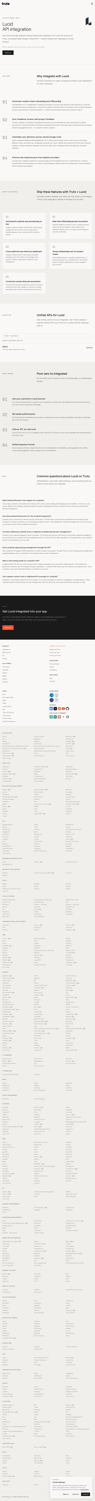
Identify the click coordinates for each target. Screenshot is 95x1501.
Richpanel (5, 1129)
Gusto (36, 1152)
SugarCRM (37, 960)
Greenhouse (38, 834)
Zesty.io (68, 813)
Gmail (36, 1083)
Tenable (7, 1040)
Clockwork (5, 829)
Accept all (86, 1494)
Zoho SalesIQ (70, 1312)
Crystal (4, 1326)
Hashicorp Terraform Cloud (11, 889)
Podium (38, 1124)
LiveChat (37, 1194)
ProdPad (37, 1424)
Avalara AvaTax (39, 736)
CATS (36, 827)
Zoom (68, 1463)
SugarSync (69, 914)
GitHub (36, 886)
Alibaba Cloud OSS (72, 900)
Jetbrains (5, 801)
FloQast (70, 741)
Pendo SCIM (72, 774)
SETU (36, 1281)
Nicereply (37, 1391)
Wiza (67, 1335)
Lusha (68, 1331)
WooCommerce (71, 1063)
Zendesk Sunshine (40, 965)
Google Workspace (40, 1360)
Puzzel (70, 1124)
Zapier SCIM (40, 814)
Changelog (53, 670)
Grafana (36, 799)
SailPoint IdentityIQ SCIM (76, 1028)
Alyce (36, 1300)
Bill (35, 980)
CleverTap (5, 1244)
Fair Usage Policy (7, 697)
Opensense (6, 1256)
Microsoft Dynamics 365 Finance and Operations (47, 746)
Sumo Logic (38, 1038)
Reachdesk (37, 1308)
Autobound (69, 1300)
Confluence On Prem (75, 1221)
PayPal (36, 1279)
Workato (7, 1048)
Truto (36, 1040)
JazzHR (36, 836)
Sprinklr (4, 1260)
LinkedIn (70, 1251)
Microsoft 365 (38, 1019)
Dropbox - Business (40, 904)
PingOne (5, 1365)
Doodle (4, 1389)
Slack (36, 1196)
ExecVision (37, 927)
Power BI (68, 873)
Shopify (70, 1061)
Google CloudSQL (8, 799)
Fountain (68, 832)
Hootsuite (7, 1007)
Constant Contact (40, 1244)
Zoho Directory (71, 1365)
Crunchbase (70, 1323)
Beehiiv (36, 1241)
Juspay (4, 1279)
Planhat (6, 957)
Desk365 (5, 1107)
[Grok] (67, 716)
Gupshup (5, 1485)
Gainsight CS (6, 1002)
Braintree (5, 1276)
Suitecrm (7, 1038)
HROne (38, 1157)
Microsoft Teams (71, 1194)
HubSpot (5, 948)
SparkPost (5, 1090)
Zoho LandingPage (40, 1263)
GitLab (4, 1414)
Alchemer (5, 1387)
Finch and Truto (55, 652)
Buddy (4, 884)
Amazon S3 (6, 902)
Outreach (5, 1308)
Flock (67, 1000)
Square (4, 1178)
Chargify (5, 1376)
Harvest (36, 1004)
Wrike (36, 1434)
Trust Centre (6, 715)
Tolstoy (4, 1460)
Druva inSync (38, 992)
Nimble (4, 953)
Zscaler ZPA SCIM (71, 1050)
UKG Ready (6, 1181)
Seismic (36, 1310)
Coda (4, 1221)
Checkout (37, 1276)
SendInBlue (6, 1258)
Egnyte (4, 907)
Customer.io (38, 1246)
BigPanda (5, 1207)
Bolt (67, 1274)
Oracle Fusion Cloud (42, 804)
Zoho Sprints (6, 1438)
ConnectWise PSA (10, 1412)
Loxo (4, 841)
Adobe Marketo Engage (12, 1241)
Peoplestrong (38, 1171)
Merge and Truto (55, 649)
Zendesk (68, 1131)
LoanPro (70, 744)
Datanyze (37, 1326)
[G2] (59, 708)
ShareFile (69, 912)
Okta (35, 1362)
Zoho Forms (38, 1396)
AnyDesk (5, 1290)
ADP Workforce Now (40, 1142)
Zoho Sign (5, 916)
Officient (5, 1166)
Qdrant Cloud (6, 1026)
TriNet (36, 1178)
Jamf (35, 1009)
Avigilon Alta (6, 980)
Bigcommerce (6, 1058)
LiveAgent (37, 1122)
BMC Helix (69, 789)
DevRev (36, 1412)
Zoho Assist (38, 1292)
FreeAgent (5, 744)
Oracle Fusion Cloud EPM (44, 873)
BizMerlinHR (69, 824)
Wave (36, 753)
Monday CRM (70, 950)
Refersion (69, 1058)
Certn (4, 862)
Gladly (4, 1114)
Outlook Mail (38, 1349)
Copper (36, 943)
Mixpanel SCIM (9, 774)
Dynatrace (5, 995)
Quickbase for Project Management (14, 1426)
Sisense (68, 778)
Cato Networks (73, 983)
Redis (67, 1026)
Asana (36, 1407)
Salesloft (5, 1310)
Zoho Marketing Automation (75, 1263)
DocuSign (5, 904)
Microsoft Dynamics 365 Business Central (15, 746)
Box (67, 902)
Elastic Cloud (38, 797)
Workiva (38, 1048)
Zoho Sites (37, 1265)
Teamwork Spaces (72, 1230)
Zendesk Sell (6, 965)
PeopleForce (72, 1169)
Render (68, 889)
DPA (3, 709)
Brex (3, 739)
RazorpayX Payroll (72, 1173)
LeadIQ (4, 1331)
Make (36, 1419)
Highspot (37, 1305)
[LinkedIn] (51, 708)
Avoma (38, 925)
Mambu (70, 1016)
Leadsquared (40, 1251)
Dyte (67, 1455)
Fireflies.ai (69, 927)
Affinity (68, 938)
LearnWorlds (72, 1014)
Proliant (36, 1173)
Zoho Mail (69, 1090)
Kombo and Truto (55, 655)
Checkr (38, 862)
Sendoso (39, 1258)
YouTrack (69, 1434)
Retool (6, 806)
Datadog (68, 794)
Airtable (70, 1405)
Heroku (68, 799)
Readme (68, 1228)
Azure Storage (38, 902)
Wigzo (68, 1260)
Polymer (36, 844)
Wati (35, 1260)
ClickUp (68, 1410)
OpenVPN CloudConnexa (74, 1290)
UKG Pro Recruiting (40, 851)
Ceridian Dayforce (8, 1147)
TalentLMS (37, 1230)
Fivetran (5, 873)
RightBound (6, 1333)
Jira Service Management (74, 1417)
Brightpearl (37, 739)
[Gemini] (63, 716)
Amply (4, 1083)
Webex (4, 1463)
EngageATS (6, 832)
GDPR (4, 700)
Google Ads (70, 1248)
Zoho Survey (70, 1396)
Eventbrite (5, 1099)
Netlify (4, 804)
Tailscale (5, 811)
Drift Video (37, 1455)
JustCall (5, 1474)
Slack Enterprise (71, 1196)
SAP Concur (8, 753)
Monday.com (6, 1422)
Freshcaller (37, 1110)
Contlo (68, 1244)
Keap (67, 948)
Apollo (4, 1321)
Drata (69, 990)
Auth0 (4, 1357)
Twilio (36, 811)
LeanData (37, 1331)
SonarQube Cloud (8, 1033)
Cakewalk (5, 983)
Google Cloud (70, 797)
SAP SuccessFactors (41, 1176)
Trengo (4, 1434)
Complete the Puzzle (58, 646)
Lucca (4, 1164)
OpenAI (36, 930)
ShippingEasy (38, 1061)
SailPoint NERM (9, 1031)
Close (4, 943)
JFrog (68, 1009)
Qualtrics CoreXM (71, 1391)
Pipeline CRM (38, 955)
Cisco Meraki (6, 985)
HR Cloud (69, 1154)
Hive (3, 1417)
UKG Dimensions (71, 1178)
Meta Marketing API (74, 1253)
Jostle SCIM (6, 1012)
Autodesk (69, 978)
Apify (35, 976)
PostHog (5, 776)
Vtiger (36, 962)
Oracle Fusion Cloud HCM (44, 1166)
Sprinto (4, 673)
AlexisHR (68, 1142)
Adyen (6, 1274)
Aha (35, 1405)
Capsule (68, 941)
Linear (4, 1419)
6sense (4, 1300)
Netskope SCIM (41, 1021)
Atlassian (37, 978)
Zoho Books (8, 756)
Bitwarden (71, 980)
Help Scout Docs (39, 1119)
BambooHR (37, 1145)
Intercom (69, 1119)
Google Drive (70, 907)
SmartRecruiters (7, 848)
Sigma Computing (40, 778)
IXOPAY (68, 1276)
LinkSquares (8, 1016)
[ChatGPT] (51, 716)
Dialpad (36, 1471)
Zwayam (37, 1183)
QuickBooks (6, 751)
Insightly (36, 948)
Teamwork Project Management (12, 1431)
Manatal (5, 1019)
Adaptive (7, 976)
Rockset (7, 779)
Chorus (70, 925)
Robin (4, 1028)
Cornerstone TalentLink (73, 829)
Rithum (6, 1061)
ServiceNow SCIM (71, 1426)
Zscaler (4, 816)
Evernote (37, 907)
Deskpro (38, 1107)
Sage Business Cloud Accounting (45, 751)
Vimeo (68, 1460)
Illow (37, 1007)
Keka (67, 1159)
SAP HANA (39, 1031)
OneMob (68, 1458)
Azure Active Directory (41, 1357)
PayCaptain (69, 1166)
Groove (70, 1114)
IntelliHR (5, 1159)
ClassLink (5, 1360)
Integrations (6, 649)
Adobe (6, 790)
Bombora (37, 1321)
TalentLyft (37, 848)
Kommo (5, 950)
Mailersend (5, 1085)
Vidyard (38, 1460)
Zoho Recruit (6, 853)
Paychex (5, 1169)
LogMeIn (37, 1290)
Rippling (6, 1176)
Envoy (68, 995)
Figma (36, 997)
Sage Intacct (70, 751)
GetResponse (38, 1248)
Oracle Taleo (38, 841)
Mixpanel (68, 771)
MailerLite (5, 1253)
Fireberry (68, 943)
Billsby (36, 1373)
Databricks (69, 766)
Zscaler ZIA (37, 1050)
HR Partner (5, 1157)
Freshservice (70, 1207)
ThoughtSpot (6, 781)
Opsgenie (37, 1210)
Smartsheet (38, 1429)
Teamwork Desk (39, 1131)
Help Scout (6, 1119)
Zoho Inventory (39, 1066)
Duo (67, 992)
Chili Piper (5, 1303)
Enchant (5, 1110)
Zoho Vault (5, 1050)
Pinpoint (5, 844)
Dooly (68, 1303)
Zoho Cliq (5, 1199)
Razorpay (5, 1281)
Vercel (4, 1045)
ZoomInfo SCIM (9, 1338)
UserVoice (7, 1396)
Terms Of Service (8, 712)
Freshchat (69, 1110)
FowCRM (7, 946)
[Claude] (59, 716)
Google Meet (6, 1458)
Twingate (69, 811)
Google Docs (70, 1223)
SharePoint (6, 914)
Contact (52, 681)
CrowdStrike (6, 988)
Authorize (37, 1274)
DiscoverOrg (70, 1326)
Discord (6, 1194)
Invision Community (72, 1007)
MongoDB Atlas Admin (73, 801)
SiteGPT (5, 682)
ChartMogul (38, 1376)
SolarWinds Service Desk (42, 1129)
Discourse (37, 1223)
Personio (69, 1171)
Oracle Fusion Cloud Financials (14, 748)
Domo (4, 1328)
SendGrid (69, 1088)
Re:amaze (69, 1126)
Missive (4, 1124)
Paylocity (39, 1169)
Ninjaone (7, 1024)
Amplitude (5, 766)
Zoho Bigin (69, 965)
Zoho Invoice (6, 758)
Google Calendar (71, 1346)
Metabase (37, 771)
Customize (75, 1494)
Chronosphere (41, 1207)
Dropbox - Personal (72, 904)
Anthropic (5, 925)
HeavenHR (5, 1154)
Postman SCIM (72, 804)
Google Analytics (71, 769)
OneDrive (69, 909)
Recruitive (37, 846)
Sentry (4, 809)
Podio (4, 1424)
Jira (35, 1417)
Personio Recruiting (72, 841)
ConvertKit (5, 1246)
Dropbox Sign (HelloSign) (10, 1074)
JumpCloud (69, 1360)
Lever (69, 839)
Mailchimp (69, 1083)
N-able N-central (8, 1021)
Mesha (4, 676)
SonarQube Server (42, 1033)
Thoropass (6, 667)
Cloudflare (69, 792)
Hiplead (68, 1328)
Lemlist (68, 1305)
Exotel (68, 1471)
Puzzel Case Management (12, 1126)
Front (36, 1112)
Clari (67, 1321)
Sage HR (68, 846)
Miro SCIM (7, 1447)
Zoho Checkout (39, 755)
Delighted (69, 1387)
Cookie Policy (6, 718)
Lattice (70, 1161)
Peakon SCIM (8, 1476)
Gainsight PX (38, 769)
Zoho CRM (5, 967)
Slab (3, 1230)
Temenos (71, 1038)
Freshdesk (5, 1112)
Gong (4, 1305)
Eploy (36, 832)
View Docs (89, 347)
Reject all (65, 1494)
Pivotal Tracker (71, 1422)
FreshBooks (38, 744)
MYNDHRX (39, 1164)
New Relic (69, 1021)
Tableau (5, 875)
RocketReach (70, 1333)
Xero (67, 753)
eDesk (68, 1107)
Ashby (36, 824)
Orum (67, 1474)
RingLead (37, 1333)
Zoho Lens (37, 1134)
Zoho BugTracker (39, 1436)
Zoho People (6, 1183)
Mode (36, 774)
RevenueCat (38, 1378)
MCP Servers (6, 652)
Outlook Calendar (8, 1349)
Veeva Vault (69, 1043)
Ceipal (68, 827)
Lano (35, 1161)
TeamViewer (6, 1292)
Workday (37, 1181)
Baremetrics (6, 1373)
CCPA (4, 703)
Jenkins (36, 889)
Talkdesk (5, 1131)
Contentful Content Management (15, 1223)
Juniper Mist (38, 1012)
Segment (69, 1256)
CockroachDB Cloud (40, 985)
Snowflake (69, 1031)
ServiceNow (38, 1426)
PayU (67, 1279)
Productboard (70, 1424)
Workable (69, 851)
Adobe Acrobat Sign (9, 900)
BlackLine (71, 736)
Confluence (38, 1221)
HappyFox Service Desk (73, 1117)
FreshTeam (6, 834)
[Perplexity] (55, 716)
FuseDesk (69, 1112)
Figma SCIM (71, 997)
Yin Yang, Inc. (8, 1497)
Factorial (68, 1149)
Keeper (68, 1012)
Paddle (68, 1376)
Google (36, 1002)
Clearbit (5, 1323)
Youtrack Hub (8, 1436)
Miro (35, 801)
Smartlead (5, 1312)
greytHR (5, 1152)
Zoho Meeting (38, 1463)
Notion (36, 1228)
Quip (35, 1026)
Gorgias (36, 1114)
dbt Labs (5, 990)
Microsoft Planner (71, 1419)
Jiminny (4, 930)
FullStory (5, 769)
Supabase (69, 809)
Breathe (68, 1145)
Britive (70, 1358)
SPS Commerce (39, 1335)
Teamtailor (5, 851)
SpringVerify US (7, 864)
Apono (6, 1192)
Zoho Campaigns (39, 1090)
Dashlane (69, 988)
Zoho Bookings (39, 1312)
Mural (4, 1228)
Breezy (4, 827)
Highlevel (69, 945)
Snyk (35, 809)
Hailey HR (69, 1152)
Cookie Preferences (8, 721)
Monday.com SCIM (42, 1422)
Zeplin (68, 1048)
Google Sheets (7, 1225)
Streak (6, 960)
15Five (4, 1142)
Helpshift (68, 1414)
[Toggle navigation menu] (92, 3)
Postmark (37, 1088)
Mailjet (68, 1085)
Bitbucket (37, 1410)
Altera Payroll (6, 1145)
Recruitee (69, 844)
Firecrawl (37, 1000)
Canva (36, 983)
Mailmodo (37, 1253)
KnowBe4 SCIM (71, 1225)
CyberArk (39, 988)
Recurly (4, 1378)
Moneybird (69, 746)
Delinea (68, 1192)
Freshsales (37, 945)
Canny (36, 1387)
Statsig (68, 1036)
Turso (68, 1040)
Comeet (36, 829)
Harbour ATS (70, 834)
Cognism (37, 1323)
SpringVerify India (71, 862)
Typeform (69, 1394)
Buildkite (36, 884)
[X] (55, 708)
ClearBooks (69, 739)
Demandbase (70, 1246)
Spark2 (4, 679)
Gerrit (4, 886)
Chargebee (69, 1373)
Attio (3, 941)
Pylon (38, 1126)
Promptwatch (38, 776)
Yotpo (4, 1066)
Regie (67, 1308)
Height (36, 1414)
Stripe (68, 1281)
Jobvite (36, 839)
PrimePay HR (8, 1173)
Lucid (38, 909)
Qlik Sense (69, 776)
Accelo (6, 938)
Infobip (36, 1485)
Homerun (5, 836)
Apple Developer (71, 976)
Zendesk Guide (39, 1233)
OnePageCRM (70, 953)
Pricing (4, 658)
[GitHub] (67, 708)
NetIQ (4, 1362)
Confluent (5, 794)
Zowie (68, 1134)
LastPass (7, 1014)
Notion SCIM (40, 1447)
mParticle (71, 1019)
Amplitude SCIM (41, 767)
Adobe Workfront (8, 1405)
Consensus (37, 1303)
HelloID (68, 1004)
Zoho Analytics (39, 781)
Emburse (39, 995)
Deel (35, 1149)
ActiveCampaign (39, 938)
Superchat (69, 1129)
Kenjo (4, 1161)
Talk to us (8, 52)
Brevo (36, 941)
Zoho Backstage (39, 1099)
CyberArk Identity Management (44, 1192)
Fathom (6, 997)
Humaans (69, 1157)
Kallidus (36, 1159)
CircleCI (68, 884)
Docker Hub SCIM (10, 797)
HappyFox (37, 1117)
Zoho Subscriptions (72, 1378)
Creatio (36, 794)
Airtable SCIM (6, 1407)
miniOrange (6, 1196)
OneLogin (69, 1362)
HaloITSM (5, 1117)
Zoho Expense (70, 755)
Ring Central (38, 1476)
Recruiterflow (6, 846)
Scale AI (68, 806)
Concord (71, 985)
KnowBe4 (37, 1225)
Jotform (5, 1391)
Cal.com (5, 1346)
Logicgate (37, 1016)
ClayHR (4, 1149)
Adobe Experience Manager (43, 900)
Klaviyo (4, 1251)
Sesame (70, 1176)
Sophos (68, 1033)
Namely (68, 1164)
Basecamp (5, 1410)
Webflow (37, 1045)
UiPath (4, 813)
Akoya (4, 736)
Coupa (4, 741)
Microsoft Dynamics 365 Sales (44, 950)
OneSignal (5, 1088)
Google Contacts (8, 1004)
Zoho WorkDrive (39, 916)
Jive (3, 909)
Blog (51, 678)
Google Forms (38, 1389)
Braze (70, 1241)
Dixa (67, 1412)
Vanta (36, 1043)
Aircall (4, 1471)
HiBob (36, 1154)
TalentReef (69, 848)
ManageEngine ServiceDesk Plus (76, 1122)
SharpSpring (70, 1258)
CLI (3, 655)
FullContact (38, 1328)
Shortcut (5, 1429)
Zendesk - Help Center (9, 1233)
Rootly (4, 1212)
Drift (3, 927)
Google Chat (70, 1002)
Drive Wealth (8, 992)
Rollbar (36, 806)
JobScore (69, 836)
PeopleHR (5, 1171)
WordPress (69, 1045)
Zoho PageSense (7, 1265)
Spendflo (5, 670)
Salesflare (37, 957)
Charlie (36, 1147)
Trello (67, 1431)
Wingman (71, 930)
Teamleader (70, 960)
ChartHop (69, 1147)
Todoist (36, 1431)
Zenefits (68, 1181)
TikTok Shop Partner (9, 1063)
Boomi (4, 792)
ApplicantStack (7, 824)
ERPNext (36, 741)
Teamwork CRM (7, 962)
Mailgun (36, 1085)
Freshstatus (6, 1210)
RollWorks (5, 1335)
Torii (37, 1365)
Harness (68, 886)
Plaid (69, 748)
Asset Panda (8, 978)
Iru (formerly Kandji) (10, 1009)
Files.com (5, 1000)
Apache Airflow (41, 790)
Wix (35, 1063)
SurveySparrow (39, 1394)
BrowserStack (38, 792)
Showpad (71, 1310)
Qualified (37, 1256)
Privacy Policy (6, 706)
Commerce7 (38, 1058)
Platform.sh (69, 1024)
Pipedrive (5, 955)
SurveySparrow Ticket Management (77, 1429)
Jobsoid (5, 839)
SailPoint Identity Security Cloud (46, 1028)
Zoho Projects (70, 1436)
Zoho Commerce (7, 1263)
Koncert (36, 1474)
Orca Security (40, 1024)
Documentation (55, 664)
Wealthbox (71, 962)
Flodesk (4, 1248)
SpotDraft (37, 1036)
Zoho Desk (5, 1134)
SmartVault (37, 914)
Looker (6, 771)
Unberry (5, 1043)
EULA (4, 694)
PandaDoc (5, 912)
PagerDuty (69, 1210)
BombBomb (6, 1455)
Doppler (36, 990)
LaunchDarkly (38, 1014)
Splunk (4, 1036)
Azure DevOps (70, 1407)
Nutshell (36, 953)
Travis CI (5, 891)
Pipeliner (68, 955)
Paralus (36, 912)
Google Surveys (71, 1389)
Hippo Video (38, 1458)
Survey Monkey (7, 1394)
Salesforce (69, 957)
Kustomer (5, 1122)
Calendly (37, 1346)
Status (52, 667)
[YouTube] (63, 708)
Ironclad (36, 1074)
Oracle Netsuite (39, 748)
